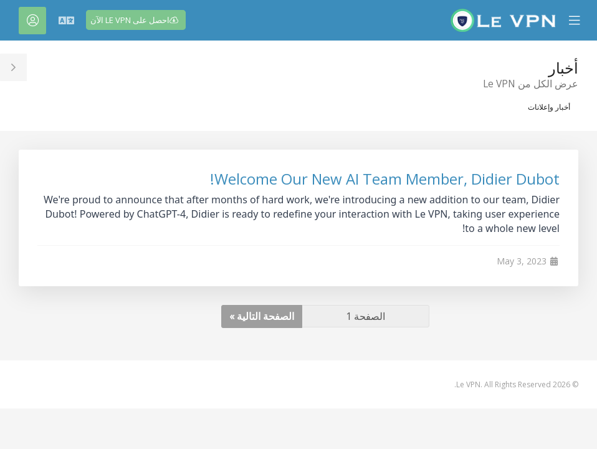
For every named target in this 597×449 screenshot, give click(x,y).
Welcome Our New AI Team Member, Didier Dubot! (385, 178)
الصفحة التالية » (261, 316)
